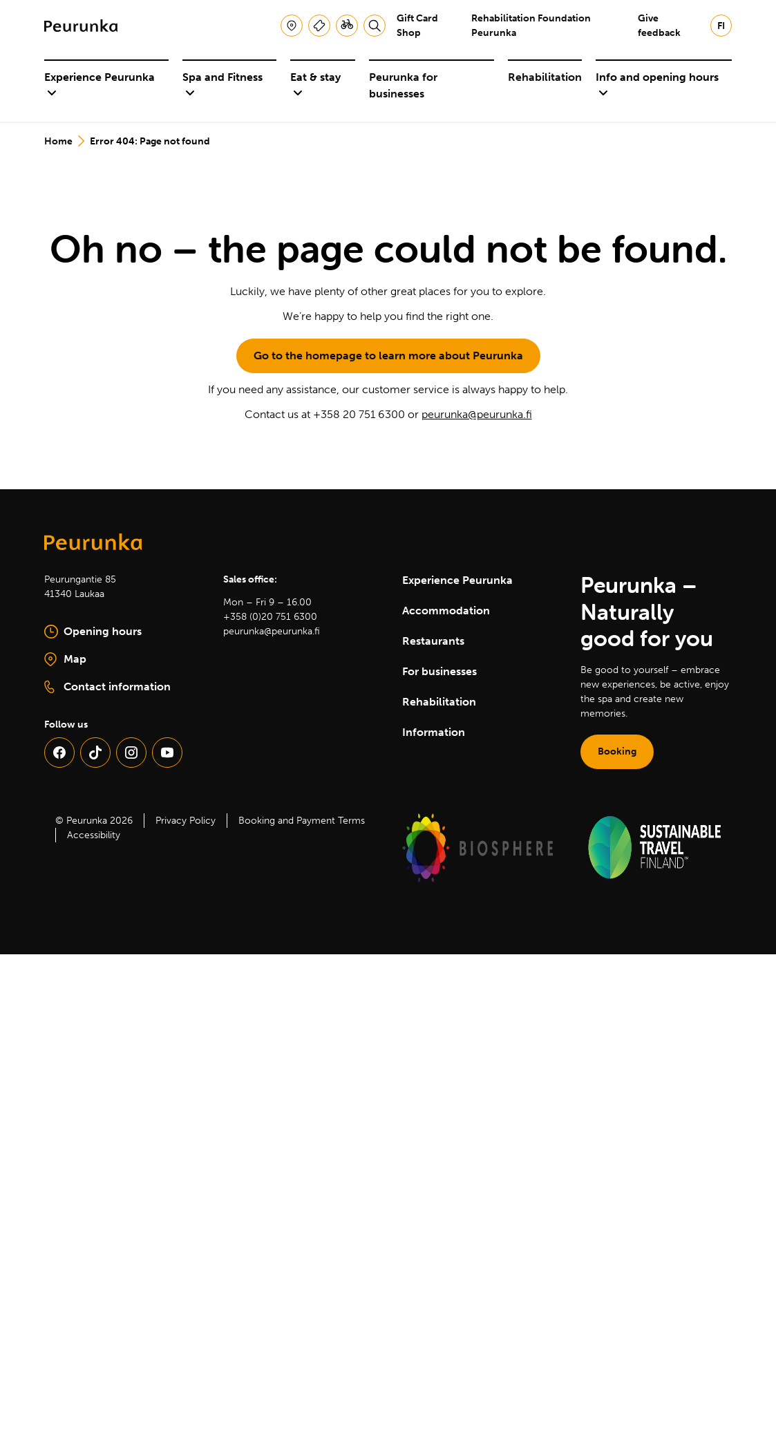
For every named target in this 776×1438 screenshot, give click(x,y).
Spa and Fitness (222, 85)
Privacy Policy (185, 820)
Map (111, 660)
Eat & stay (315, 85)
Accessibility (93, 835)
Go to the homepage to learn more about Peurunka (388, 355)
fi (721, 26)
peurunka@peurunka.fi (477, 414)
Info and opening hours (657, 85)
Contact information (107, 687)
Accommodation (446, 610)
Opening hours (93, 631)
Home (58, 141)
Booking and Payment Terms (301, 820)
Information (433, 732)
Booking (617, 751)
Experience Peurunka (99, 85)
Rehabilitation (545, 77)
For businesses (439, 671)
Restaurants (433, 640)
